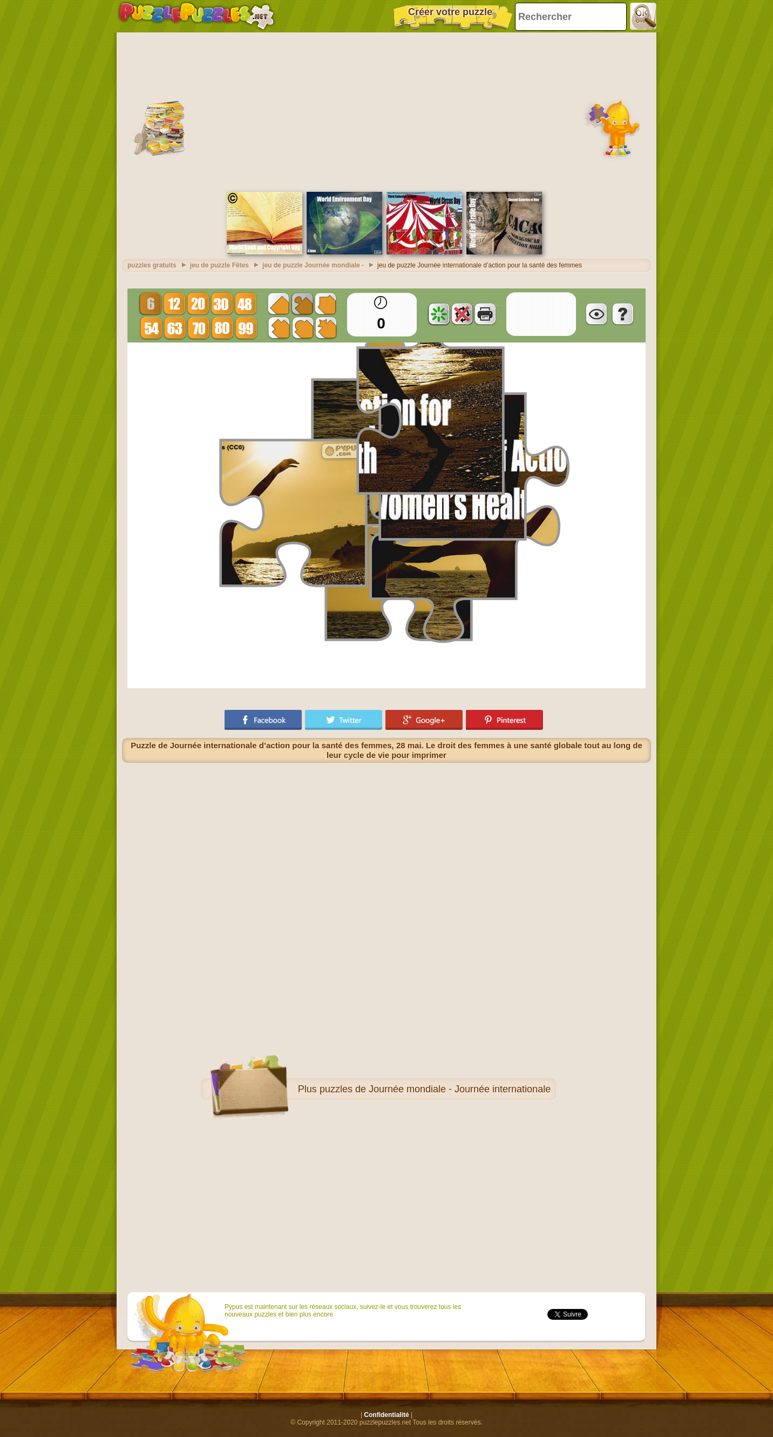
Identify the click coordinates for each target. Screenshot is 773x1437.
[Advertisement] (386, 110)
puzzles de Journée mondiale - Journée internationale (435, 1089)
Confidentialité (386, 1415)
